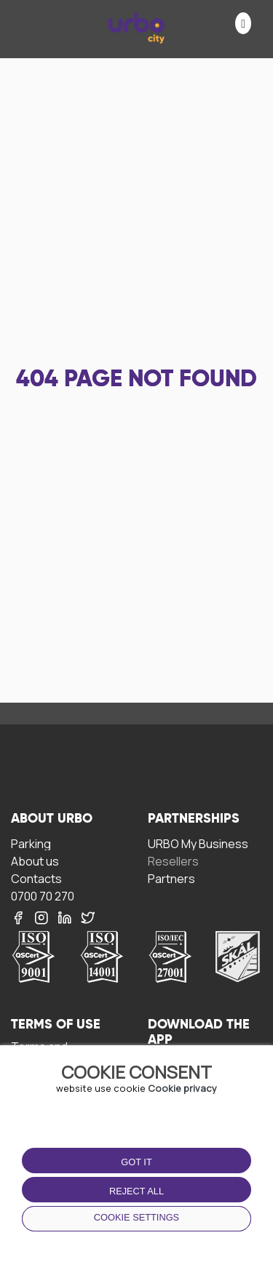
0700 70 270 (42, 895)
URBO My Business (198, 843)
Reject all (136, 1191)
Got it (136, 1162)
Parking (31, 843)
